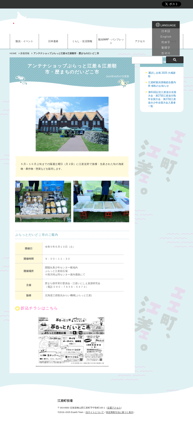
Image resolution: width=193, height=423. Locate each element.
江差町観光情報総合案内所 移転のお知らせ (162, 84)
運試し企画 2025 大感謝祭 (161, 74)
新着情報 (24, 53)
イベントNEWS (157, 61)
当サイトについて (95, 412)
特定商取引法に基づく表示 (119, 412)
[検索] (146, 32)
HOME (13, 53)
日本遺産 (53, 41)
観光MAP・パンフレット (111, 41)
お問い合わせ (168, 41)
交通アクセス (114, 407)
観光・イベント (24, 41)
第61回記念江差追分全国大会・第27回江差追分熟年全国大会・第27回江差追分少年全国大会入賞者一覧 (162, 99)
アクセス (140, 41)
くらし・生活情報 (82, 41)
